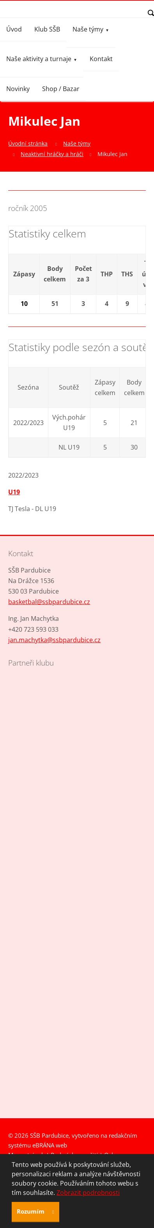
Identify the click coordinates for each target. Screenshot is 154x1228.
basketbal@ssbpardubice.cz (49, 601)
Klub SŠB (47, 29)
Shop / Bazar (61, 88)
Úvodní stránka (28, 143)
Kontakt (101, 58)
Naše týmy (88, 29)
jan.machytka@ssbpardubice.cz (54, 640)
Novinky (18, 88)
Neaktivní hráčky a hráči (52, 154)
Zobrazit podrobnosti (88, 1192)
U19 (14, 492)
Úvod (14, 29)
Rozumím (31, 1211)
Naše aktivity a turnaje (38, 58)
